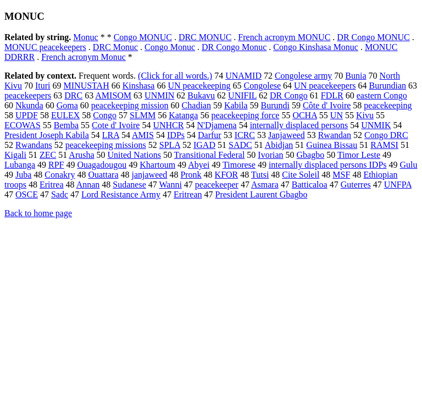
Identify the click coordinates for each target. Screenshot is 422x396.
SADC (240, 145)
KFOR (226, 174)
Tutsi (260, 174)
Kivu (365, 115)
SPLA (169, 145)
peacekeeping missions (105, 145)
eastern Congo (382, 95)
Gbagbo (311, 155)
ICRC (245, 135)
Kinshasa (139, 85)
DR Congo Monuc (234, 47)
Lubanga (19, 164)
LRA (110, 135)
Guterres (356, 184)
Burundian (387, 85)
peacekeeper (216, 184)
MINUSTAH (86, 85)
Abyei (198, 164)
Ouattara (103, 174)
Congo (104, 115)
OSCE (26, 194)
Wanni (170, 184)
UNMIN (159, 95)
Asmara (265, 184)
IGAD (204, 145)
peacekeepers (27, 95)
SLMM (143, 115)
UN (336, 115)
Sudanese (129, 184)
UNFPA (398, 184)
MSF (341, 174)
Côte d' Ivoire (327, 105)
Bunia (355, 75)
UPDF (26, 115)
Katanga (183, 115)
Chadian (196, 105)
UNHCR (168, 125)
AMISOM (113, 95)
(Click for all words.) (175, 75)
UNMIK (376, 125)
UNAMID (243, 75)
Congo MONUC (143, 37)
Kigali (15, 155)
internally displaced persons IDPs (328, 164)
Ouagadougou (101, 164)
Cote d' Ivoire (116, 125)
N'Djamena (216, 125)
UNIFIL (242, 95)
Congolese (262, 85)
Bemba (66, 125)
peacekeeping (388, 105)
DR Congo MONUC (373, 37)
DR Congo (289, 95)
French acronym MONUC (284, 37)
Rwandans (33, 145)
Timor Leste (358, 155)
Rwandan (334, 135)
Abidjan (279, 145)
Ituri (43, 85)
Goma (67, 105)
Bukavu (201, 95)
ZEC (48, 155)
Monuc (85, 37)
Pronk (190, 174)
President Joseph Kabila (46, 135)
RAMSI (384, 145)
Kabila (236, 105)
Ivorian (270, 155)
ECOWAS (22, 125)
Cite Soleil (300, 174)
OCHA (304, 115)
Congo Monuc (170, 47)
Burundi (275, 105)
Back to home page (38, 213)
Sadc (59, 194)
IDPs (176, 135)
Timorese (239, 164)
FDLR (332, 95)
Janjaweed (286, 135)
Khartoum (157, 164)
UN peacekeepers (325, 85)
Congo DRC (386, 135)
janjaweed (150, 174)
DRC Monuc (115, 47)
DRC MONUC (205, 37)
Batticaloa (309, 184)
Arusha (81, 155)
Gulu (409, 164)
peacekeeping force (245, 115)
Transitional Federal (209, 155)
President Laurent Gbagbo (261, 194)
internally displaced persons (299, 125)
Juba (23, 174)
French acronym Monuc (83, 57)
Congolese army (303, 75)
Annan (88, 184)
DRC (73, 95)
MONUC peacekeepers (45, 47)
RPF (56, 164)
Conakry (60, 174)
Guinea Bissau (331, 145)
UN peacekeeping (199, 85)
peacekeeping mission (130, 105)
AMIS (143, 135)
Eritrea (52, 184)
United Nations (134, 155)
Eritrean (188, 194)
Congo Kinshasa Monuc (315, 47)
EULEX (65, 115)
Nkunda (29, 105)
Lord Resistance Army (120, 194)
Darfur (209, 135)
